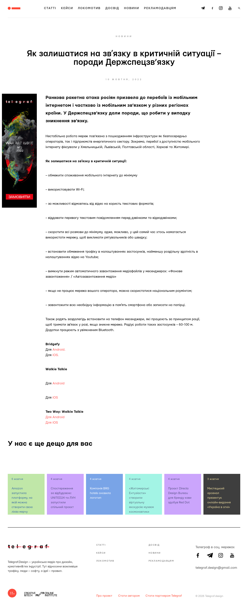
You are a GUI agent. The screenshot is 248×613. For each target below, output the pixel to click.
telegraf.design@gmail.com (197, 567)
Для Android (55, 417)
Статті (50, 8)
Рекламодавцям (160, 8)
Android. (59, 349)
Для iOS (52, 422)
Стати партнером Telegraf (164, 595)
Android (59, 383)
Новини (131, 8)
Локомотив (89, 8)
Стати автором (129, 595)
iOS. (56, 355)
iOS (56, 397)
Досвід (112, 8)
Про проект (104, 595)
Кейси (67, 8)
